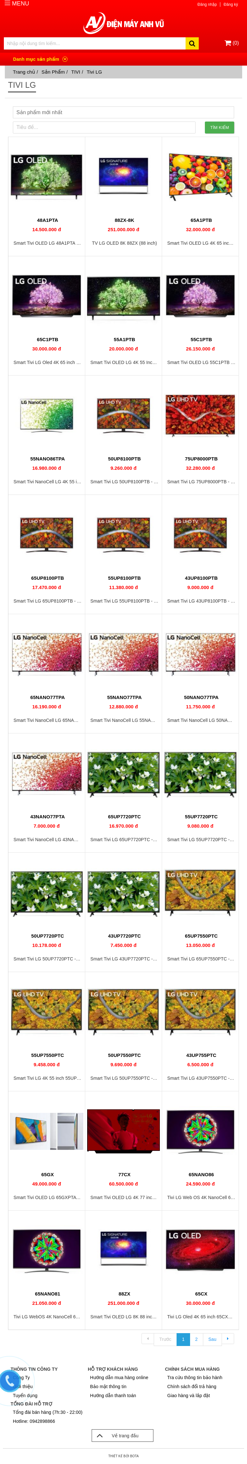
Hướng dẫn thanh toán (113, 1395)
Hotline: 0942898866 (34, 1421)
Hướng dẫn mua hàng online (119, 1377)
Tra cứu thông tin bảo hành (194, 1377)
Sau (212, 1339)
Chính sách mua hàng (192, 1369)
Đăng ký (231, 4)
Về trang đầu (115, 1435)
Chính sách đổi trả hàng (191, 1386)
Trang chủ (24, 72)
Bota (134, 1456)
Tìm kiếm (219, 127)
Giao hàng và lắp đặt (188, 1395)
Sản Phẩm (53, 72)
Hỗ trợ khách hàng (113, 1369)
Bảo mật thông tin (108, 1386)
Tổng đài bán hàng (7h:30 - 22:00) (48, 1412)
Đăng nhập (207, 4)
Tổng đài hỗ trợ (31, 1403)
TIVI (75, 72)
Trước (165, 1339)
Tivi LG (94, 72)
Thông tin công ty (34, 1369)
